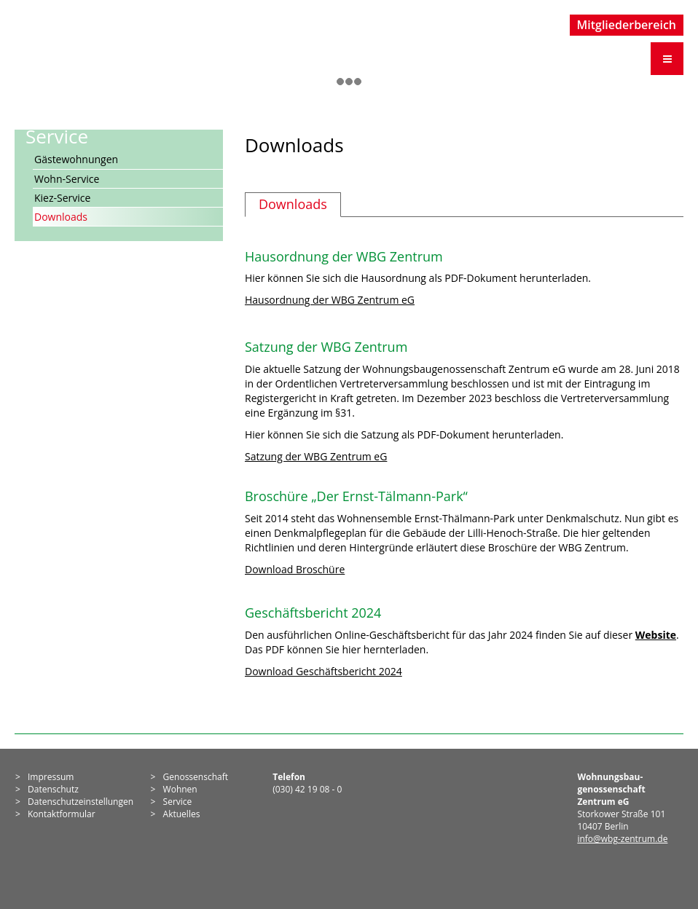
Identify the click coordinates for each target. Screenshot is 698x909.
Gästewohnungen (76, 159)
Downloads (60, 217)
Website (655, 635)
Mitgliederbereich (627, 25)
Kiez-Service (62, 198)
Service (177, 801)
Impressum (51, 777)
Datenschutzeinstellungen (80, 801)
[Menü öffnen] (667, 58)
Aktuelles (181, 814)
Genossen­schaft (195, 777)
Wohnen (180, 789)
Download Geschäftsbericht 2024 (323, 671)
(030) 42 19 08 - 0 (307, 789)
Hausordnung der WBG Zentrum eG (330, 300)
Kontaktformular (61, 814)
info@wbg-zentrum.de (622, 839)
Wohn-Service (66, 179)
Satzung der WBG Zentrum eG (316, 456)
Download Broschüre (295, 569)
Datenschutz (53, 789)
